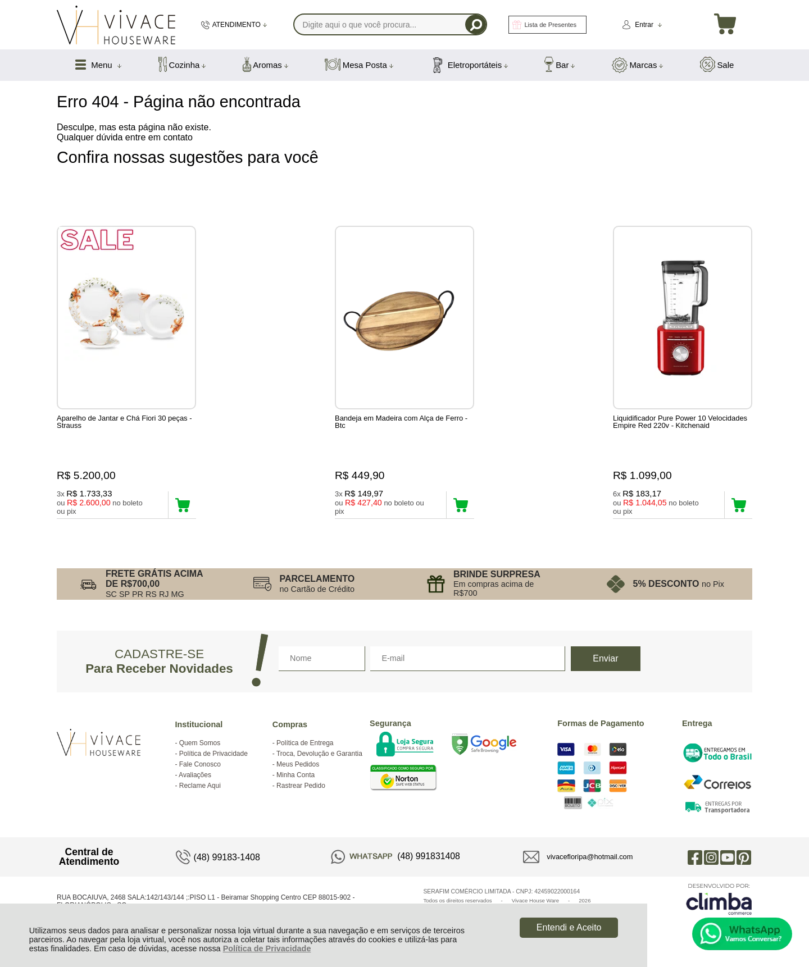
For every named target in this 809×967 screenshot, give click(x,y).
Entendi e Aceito (569, 927)
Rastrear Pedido (300, 787)
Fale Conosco (200, 765)
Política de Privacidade (267, 948)
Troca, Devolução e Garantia (319, 755)
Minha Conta (295, 776)
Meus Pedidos (297, 765)
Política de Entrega (304, 744)
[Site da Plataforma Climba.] (719, 899)
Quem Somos (199, 744)
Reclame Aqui (200, 787)
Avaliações (195, 776)
